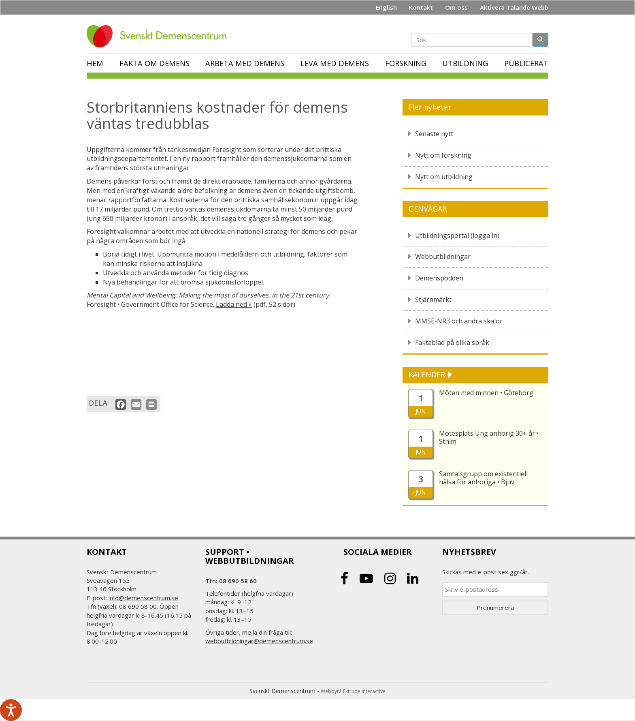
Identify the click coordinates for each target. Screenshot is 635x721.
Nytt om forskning (443, 155)
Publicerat (526, 63)
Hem (95, 63)
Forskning (405, 63)
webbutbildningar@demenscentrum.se (259, 641)
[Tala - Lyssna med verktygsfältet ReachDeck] (11, 710)
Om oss (456, 7)
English (386, 7)
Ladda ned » (234, 304)
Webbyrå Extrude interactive (353, 691)
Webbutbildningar (443, 256)
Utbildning (465, 63)
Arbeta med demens (244, 63)
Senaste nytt (434, 133)
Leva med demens (334, 63)
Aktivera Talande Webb (514, 7)
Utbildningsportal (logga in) (457, 235)
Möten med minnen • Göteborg (486, 392)
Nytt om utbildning (444, 176)
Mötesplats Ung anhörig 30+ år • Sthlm (489, 437)
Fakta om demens (154, 63)
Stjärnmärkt (433, 299)
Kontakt (421, 7)
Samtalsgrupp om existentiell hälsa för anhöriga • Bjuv (483, 477)
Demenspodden (439, 278)
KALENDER (428, 374)
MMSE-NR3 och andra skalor (459, 321)
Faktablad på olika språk (452, 342)
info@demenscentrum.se (143, 598)
